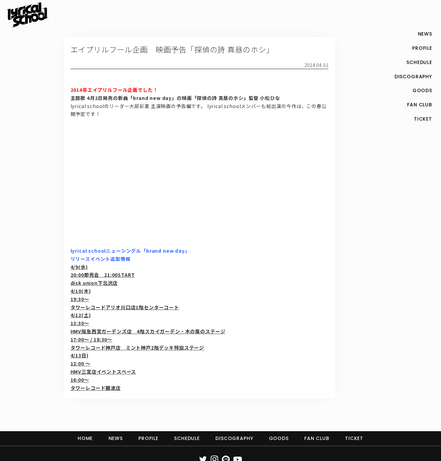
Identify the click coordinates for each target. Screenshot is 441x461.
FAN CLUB (316, 438)
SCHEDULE (187, 438)
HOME (85, 438)
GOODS (279, 438)
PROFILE (148, 438)
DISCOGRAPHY (234, 438)
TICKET (354, 438)
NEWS (116, 438)
